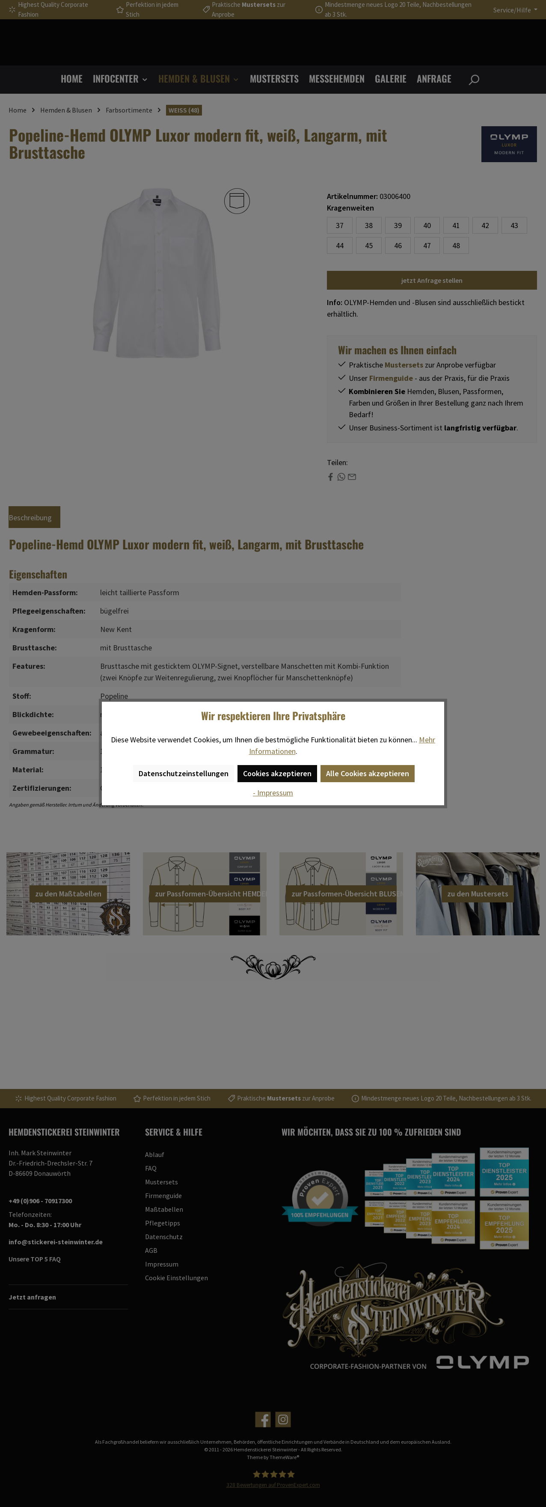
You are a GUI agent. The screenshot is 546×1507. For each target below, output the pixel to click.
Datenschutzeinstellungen (183, 773)
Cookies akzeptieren (277, 773)
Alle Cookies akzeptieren (367, 773)
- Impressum (273, 793)
